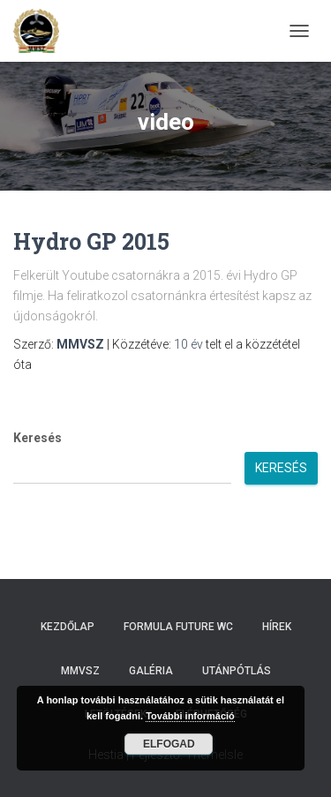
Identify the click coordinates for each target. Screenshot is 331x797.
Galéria (151, 671)
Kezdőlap (67, 626)
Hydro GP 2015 (91, 241)
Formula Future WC (178, 626)
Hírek (276, 626)
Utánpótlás (236, 671)
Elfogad (169, 744)
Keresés (37, 438)
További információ (190, 716)
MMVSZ (80, 671)
